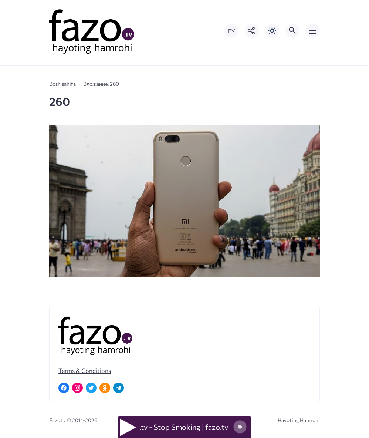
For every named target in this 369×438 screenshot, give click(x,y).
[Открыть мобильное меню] (313, 31)
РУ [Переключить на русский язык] (231, 31)
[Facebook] (63, 388)
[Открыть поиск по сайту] (292, 31)
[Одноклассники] (104, 388)
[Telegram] (118, 388)
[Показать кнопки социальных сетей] (252, 31)
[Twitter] (91, 388)
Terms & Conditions (84, 370)
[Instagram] (77, 388)
